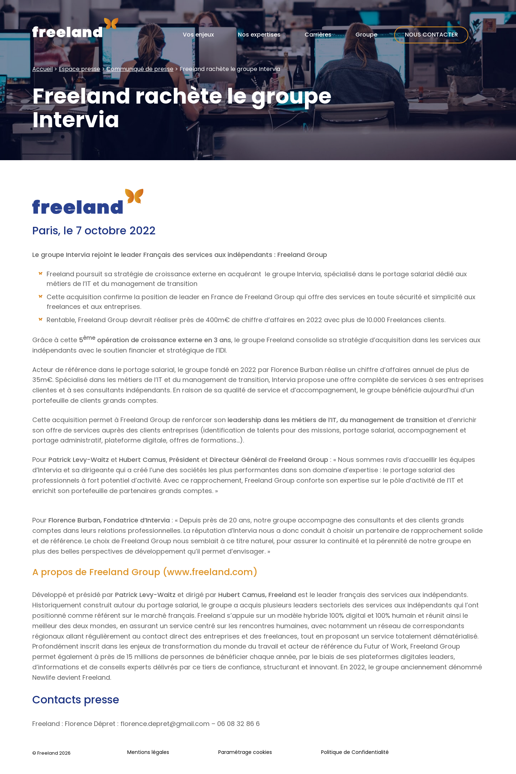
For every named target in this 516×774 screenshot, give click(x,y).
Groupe (366, 34)
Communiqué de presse (139, 69)
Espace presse (79, 69)
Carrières (318, 34)
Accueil (42, 69)
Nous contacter (431, 34)
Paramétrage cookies (245, 752)
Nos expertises (259, 34)
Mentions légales (148, 752)
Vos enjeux (198, 34)
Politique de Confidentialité (355, 752)
